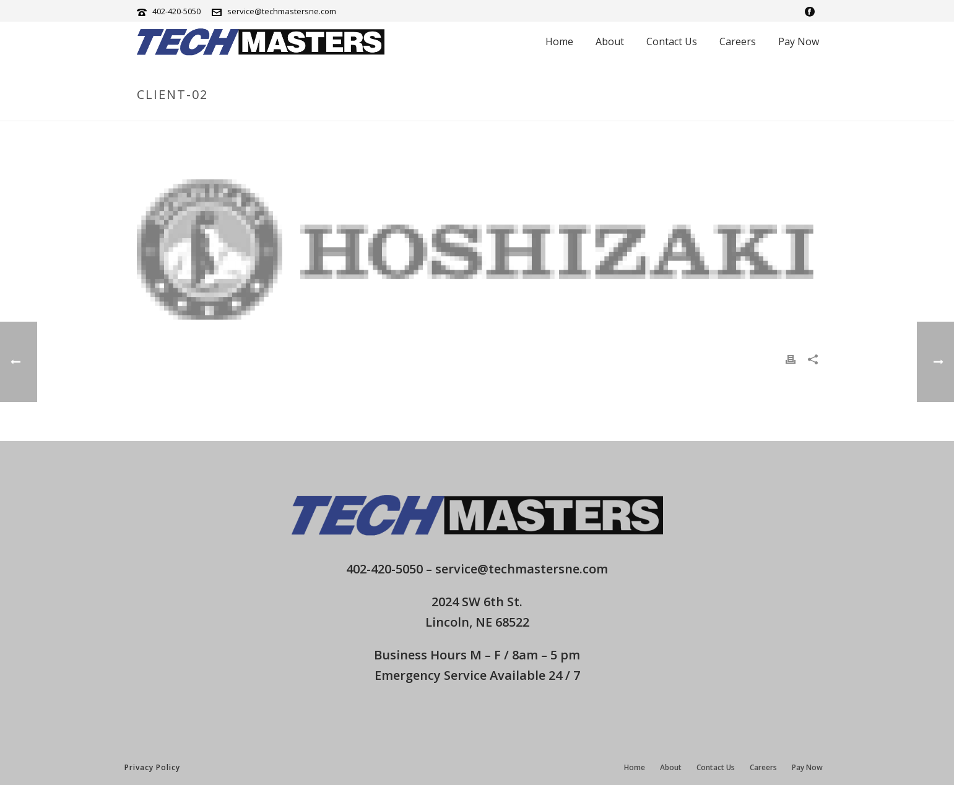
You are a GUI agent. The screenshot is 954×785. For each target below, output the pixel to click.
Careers (737, 41)
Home (559, 41)
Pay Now (798, 41)
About (610, 41)
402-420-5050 (176, 11)
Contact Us (671, 41)
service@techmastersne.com (281, 11)
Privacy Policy (152, 767)
